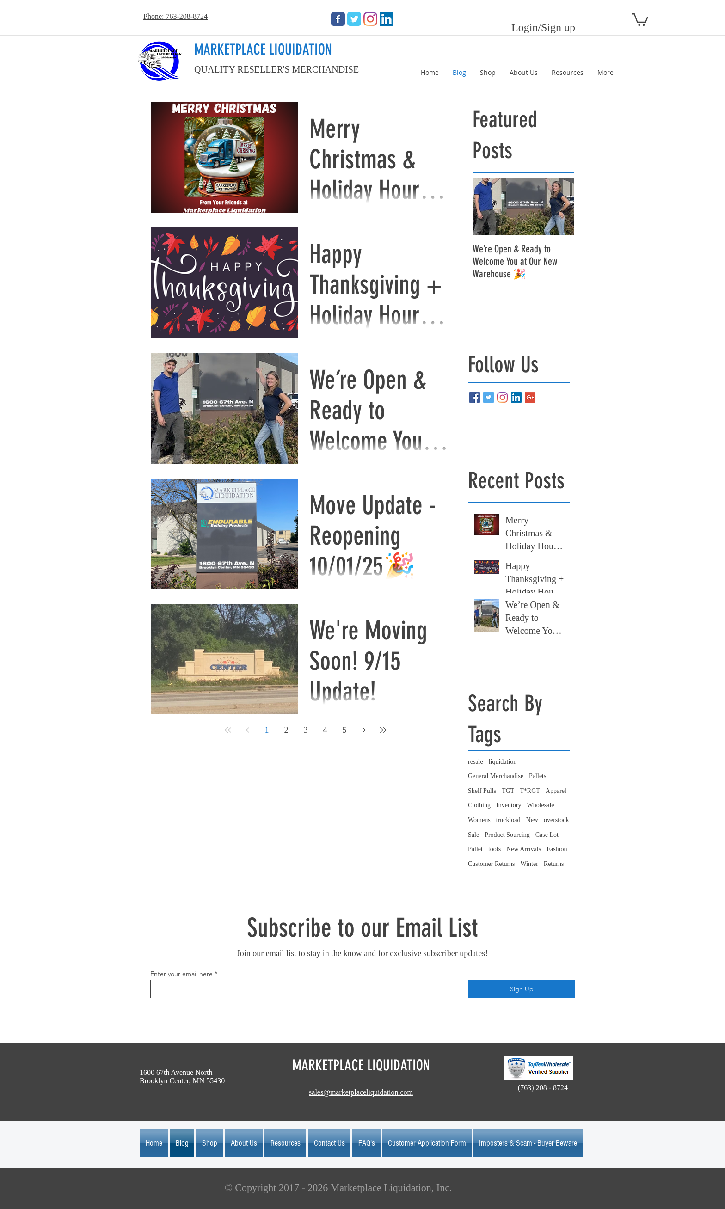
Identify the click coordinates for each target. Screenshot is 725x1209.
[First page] (228, 730)
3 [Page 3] (306, 730)
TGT (508, 790)
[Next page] (364, 730)
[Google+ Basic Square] (530, 397)
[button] (640, 19)
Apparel (556, 790)
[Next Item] (559, 207)
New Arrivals (523, 849)
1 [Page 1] (267, 730)
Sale (473, 834)
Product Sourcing (507, 834)
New (532, 819)
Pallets (537, 776)
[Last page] (383, 730)
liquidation (503, 761)
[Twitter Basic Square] (488, 397)
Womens (479, 819)
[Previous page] (247, 730)
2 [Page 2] (286, 730)
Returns (554, 863)
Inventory (508, 805)
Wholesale (540, 805)
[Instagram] (370, 19)
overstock (556, 819)
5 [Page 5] (345, 730)
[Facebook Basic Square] (474, 397)
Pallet (475, 849)
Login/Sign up (543, 27)
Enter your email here (181, 973)
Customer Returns (491, 863)
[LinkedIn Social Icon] (386, 19)
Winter (529, 863)
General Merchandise (495, 776)
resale (475, 761)
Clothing (479, 805)
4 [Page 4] (325, 730)
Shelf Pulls (482, 790)
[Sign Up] (521, 989)
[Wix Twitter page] (354, 19)
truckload (508, 819)
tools (494, 849)
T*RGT (530, 790)
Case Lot (547, 834)
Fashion (557, 849)
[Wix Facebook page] (338, 19)
